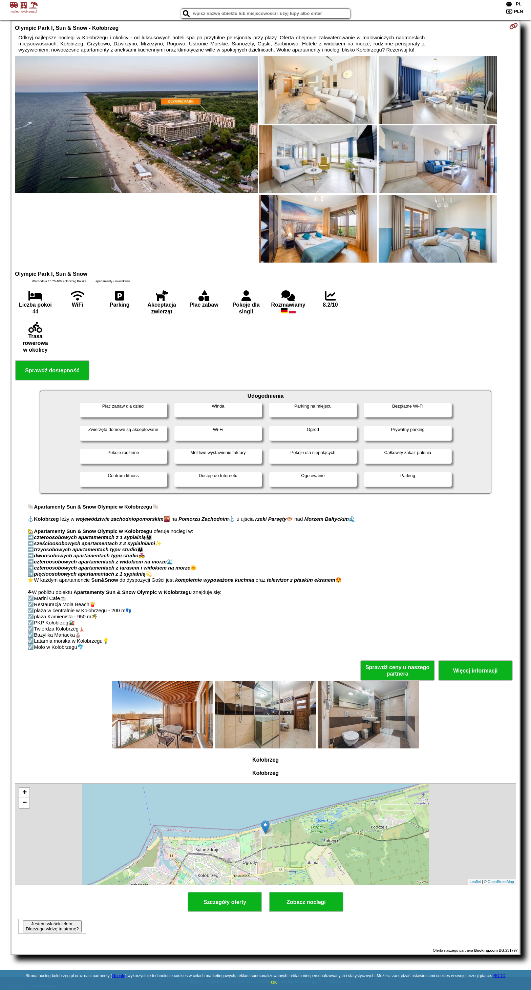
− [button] (24, 803)
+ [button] (24, 793)
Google (118, 975)
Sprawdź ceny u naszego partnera (397, 670)
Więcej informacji (475, 671)
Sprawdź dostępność (52, 370)
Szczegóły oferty (225, 902)
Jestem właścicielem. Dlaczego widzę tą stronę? (52, 926)
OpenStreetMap (501, 882)
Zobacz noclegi (306, 902)
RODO (499, 975)
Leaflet (475, 882)
